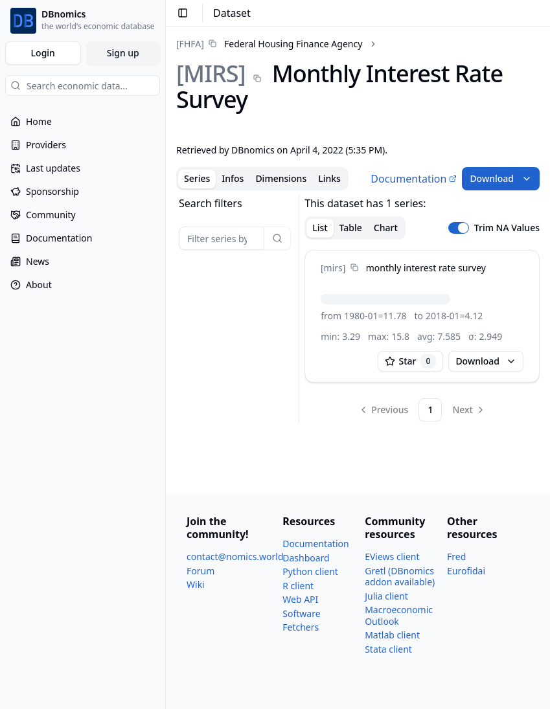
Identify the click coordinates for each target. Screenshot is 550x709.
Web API (300, 599)
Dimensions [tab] (280, 178)
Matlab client (392, 635)
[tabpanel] (358, 309)
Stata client (388, 649)
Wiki (196, 584)
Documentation (414, 179)
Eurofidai (466, 571)
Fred (456, 556)
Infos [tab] (233, 178)
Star (411, 361)
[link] (269, 44)
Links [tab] (329, 178)
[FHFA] (190, 44)
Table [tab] (350, 227)
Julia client (386, 596)
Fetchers (300, 627)
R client (298, 586)
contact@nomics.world (235, 556)
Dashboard (305, 558)
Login (43, 53)
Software (301, 613)
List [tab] (319, 227)
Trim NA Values (507, 227)
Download (501, 178)
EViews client (392, 556)
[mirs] (333, 268)
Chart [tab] (386, 227)
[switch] (458, 228)
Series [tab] (197, 178)
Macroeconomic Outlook (399, 615)
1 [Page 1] (430, 409)
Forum (200, 571)
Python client (310, 571)
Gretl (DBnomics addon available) (400, 577)
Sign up (123, 53)
